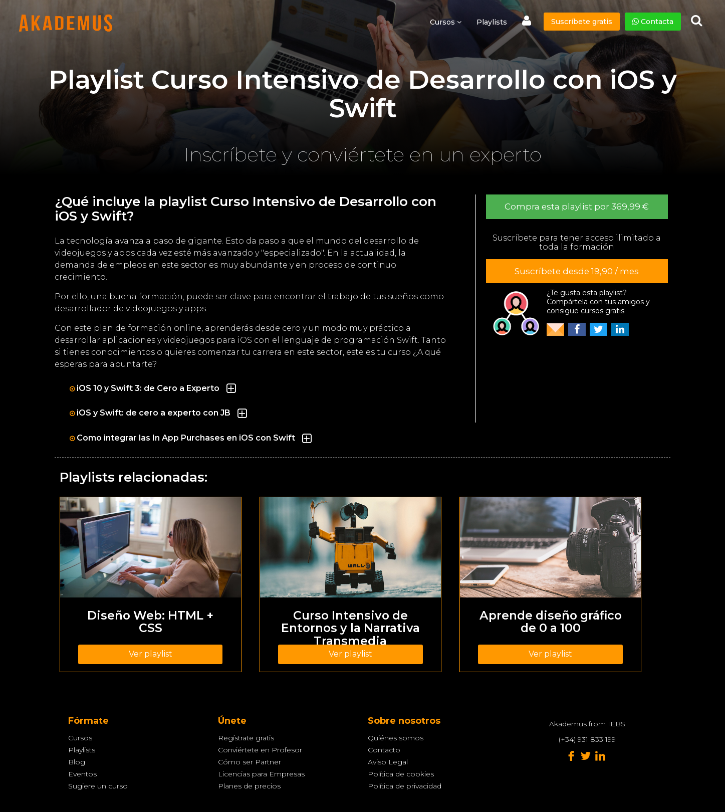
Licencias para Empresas (261, 773)
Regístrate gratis (246, 737)
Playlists (491, 22)
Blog (76, 761)
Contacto (384, 749)
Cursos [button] (445, 22)
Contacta (652, 21)
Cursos (80, 737)
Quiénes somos (395, 737)
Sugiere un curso (98, 785)
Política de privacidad (404, 785)
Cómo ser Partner (249, 761)
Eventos (82, 773)
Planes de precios (249, 785)
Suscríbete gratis (581, 21)
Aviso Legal (388, 761)
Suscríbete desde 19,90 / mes (577, 271)
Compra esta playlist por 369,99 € (577, 206)
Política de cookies (401, 773)
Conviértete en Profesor (260, 749)
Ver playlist (150, 654)
